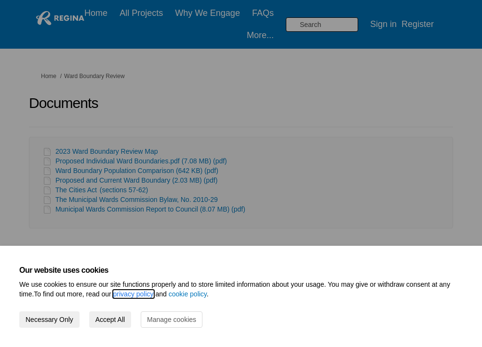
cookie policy (188, 294)
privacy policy (133, 294)
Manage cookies (171, 319)
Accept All (110, 319)
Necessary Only (49, 319)
